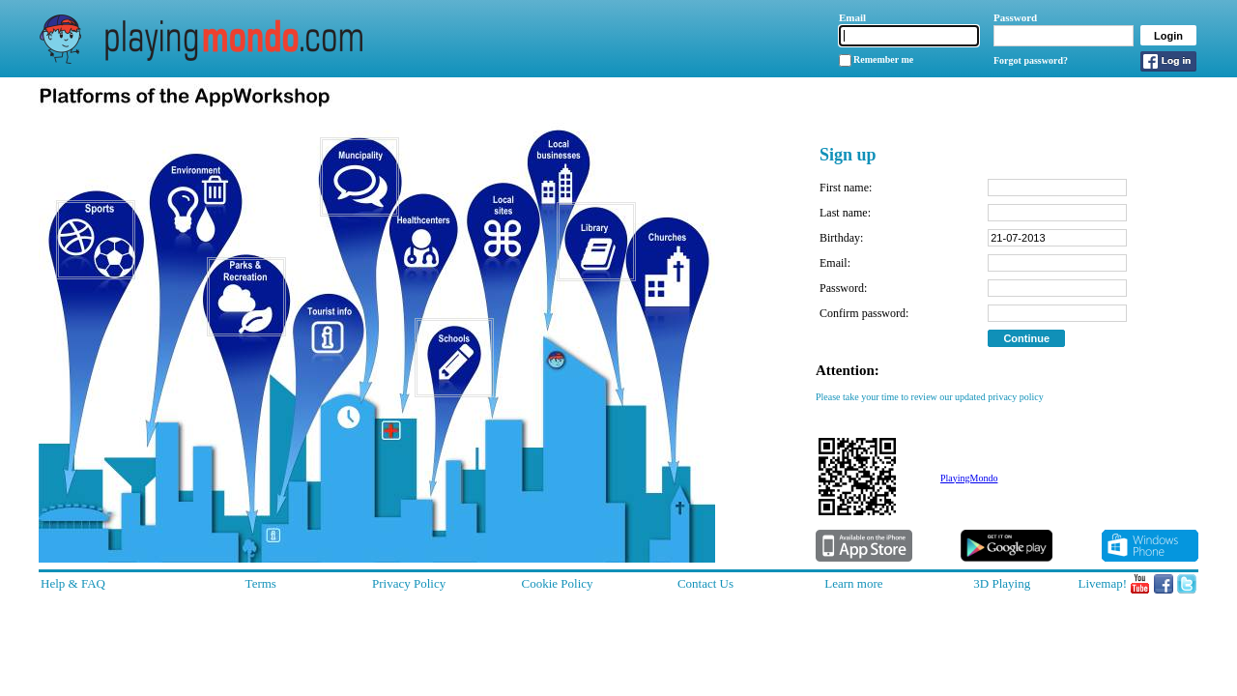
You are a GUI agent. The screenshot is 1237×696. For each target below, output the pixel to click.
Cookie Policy (557, 583)
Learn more (853, 583)
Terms (260, 583)
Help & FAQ (73, 583)
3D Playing (1001, 583)
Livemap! (1102, 583)
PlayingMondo (968, 478)
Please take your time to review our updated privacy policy (930, 397)
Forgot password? (1030, 60)
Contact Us (705, 583)
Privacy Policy (409, 583)
